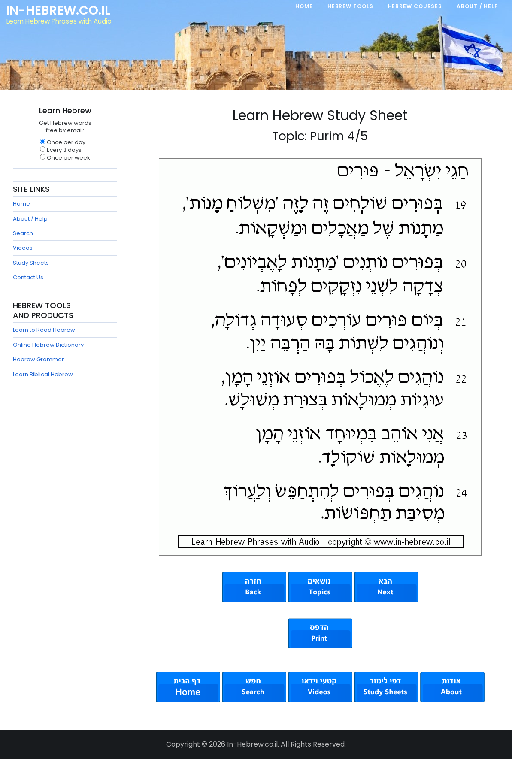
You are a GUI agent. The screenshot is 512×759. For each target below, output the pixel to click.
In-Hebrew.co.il (58, 10)
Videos (23, 248)
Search (23, 233)
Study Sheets (31, 263)
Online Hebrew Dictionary (48, 345)
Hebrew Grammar (38, 359)
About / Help (30, 219)
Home (21, 204)
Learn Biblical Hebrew (43, 374)
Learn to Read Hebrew (44, 330)
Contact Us (28, 277)
